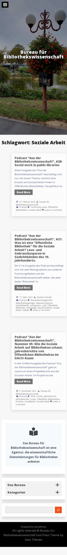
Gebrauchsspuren (51, 296)
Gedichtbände (34, 298)
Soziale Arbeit (44, 204)
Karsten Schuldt (51, 292)
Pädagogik (41, 300)
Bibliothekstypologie (36, 296)
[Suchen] (58, 510)
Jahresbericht (55, 391)
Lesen (42, 393)
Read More (35, 190)
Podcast (35, 202)
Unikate (37, 302)
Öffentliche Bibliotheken (54, 393)
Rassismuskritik (51, 300)
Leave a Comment (58, 204)
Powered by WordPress (33, 526)
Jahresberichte (34, 393)
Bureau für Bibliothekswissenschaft (42, 199)
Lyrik (51, 298)
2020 (42, 391)
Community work (46, 202)
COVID (47, 391)
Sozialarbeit (40, 395)
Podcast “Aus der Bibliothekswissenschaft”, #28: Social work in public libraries (46, 166)
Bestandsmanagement (48, 294)
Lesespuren (44, 298)
